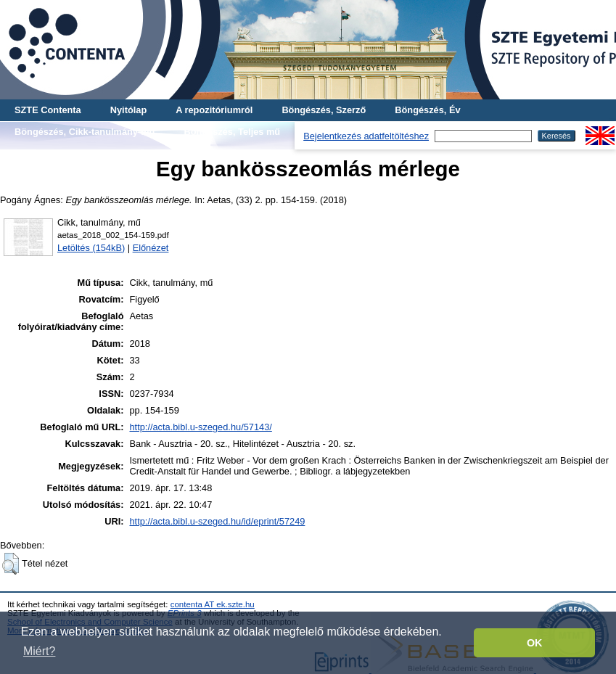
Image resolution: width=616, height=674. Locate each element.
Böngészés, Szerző (324, 109)
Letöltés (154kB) (91, 247)
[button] (10, 564)
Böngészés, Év (427, 109)
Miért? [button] (39, 651)
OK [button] (535, 643)
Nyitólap (128, 109)
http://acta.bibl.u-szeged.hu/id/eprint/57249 (217, 521)
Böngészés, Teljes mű (232, 131)
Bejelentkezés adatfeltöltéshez (366, 136)
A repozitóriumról (214, 109)
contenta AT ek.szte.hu (213, 604)
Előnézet (151, 247)
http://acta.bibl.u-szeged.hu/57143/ (200, 427)
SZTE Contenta (48, 109)
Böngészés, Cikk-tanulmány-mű (85, 131)
